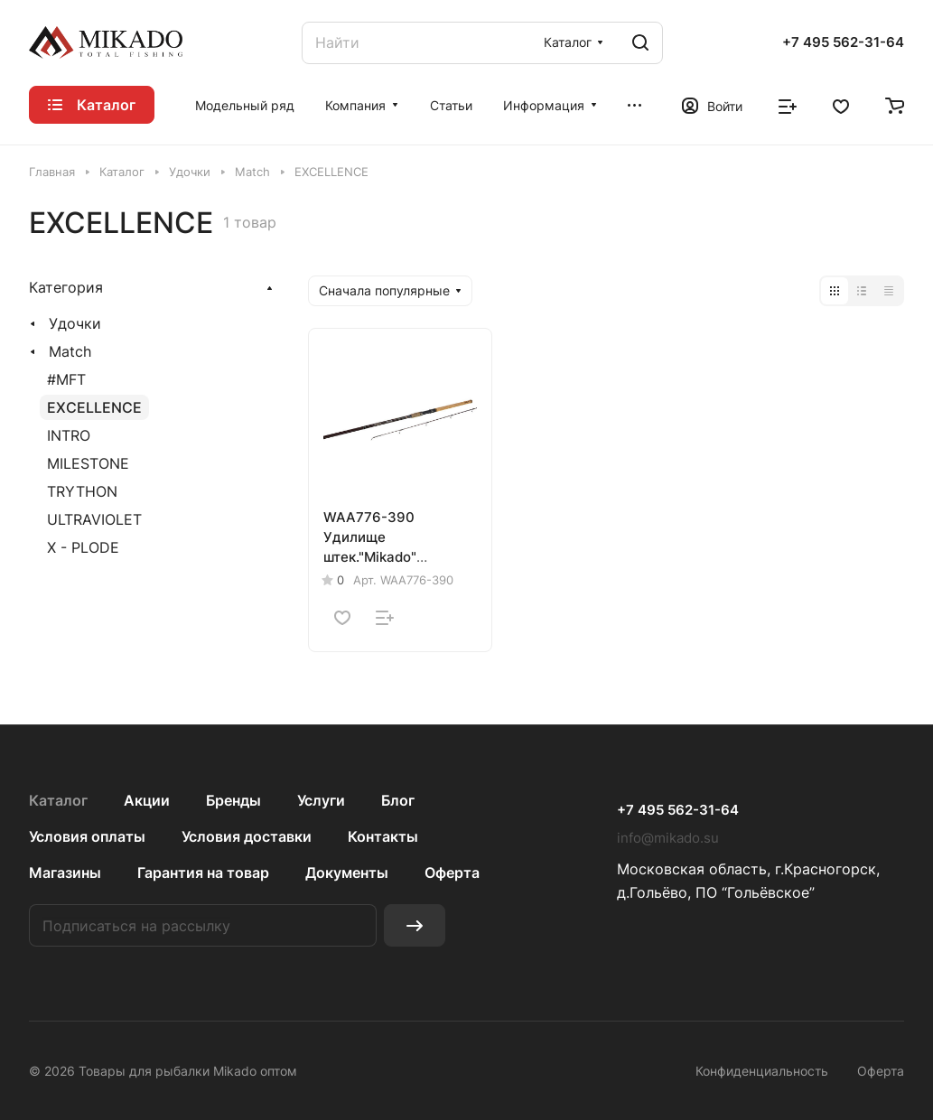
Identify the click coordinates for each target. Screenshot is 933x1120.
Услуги (321, 800)
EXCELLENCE (94, 407)
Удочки (75, 323)
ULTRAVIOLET (94, 519)
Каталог (58, 800)
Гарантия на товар (203, 872)
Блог (398, 800)
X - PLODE (83, 547)
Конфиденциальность (761, 1070)
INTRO (68, 435)
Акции (147, 800)
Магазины (65, 872)
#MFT (66, 379)
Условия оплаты (87, 836)
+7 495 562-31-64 (843, 42)
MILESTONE (88, 463)
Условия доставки (247, 836)
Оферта (452, 872)
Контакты (383, 836)
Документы (346, 872)
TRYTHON (82, 491)
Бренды (233, 800)
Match (70, 351)
